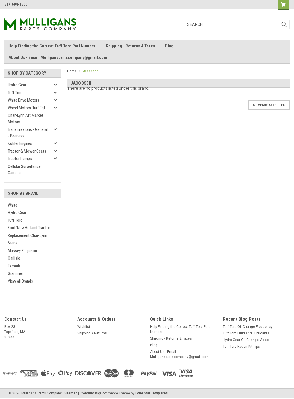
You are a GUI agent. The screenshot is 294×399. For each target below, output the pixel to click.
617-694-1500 (15, 4)
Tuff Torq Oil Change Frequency (247, 327)
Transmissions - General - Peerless (28, 133)
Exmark (14, 265)
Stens (13, 243)
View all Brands (20, 281)
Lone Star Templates (151, 393)
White (12, 205)
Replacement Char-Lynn (27, 235)
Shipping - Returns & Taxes (130, 45)
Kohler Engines (20, 143)
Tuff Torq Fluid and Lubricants (246, 333)
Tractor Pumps (20, 158)
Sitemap (70, 393)
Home (72, 71)
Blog (169, 45)
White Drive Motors (23, 100)
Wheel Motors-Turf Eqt (26, 107)
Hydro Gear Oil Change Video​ (246, 340)
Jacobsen (90, 71)
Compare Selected (269, 105)
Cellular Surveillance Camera (24, 170)
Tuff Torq (15, 92)
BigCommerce (106, 393)
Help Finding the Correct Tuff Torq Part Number (52, 45)
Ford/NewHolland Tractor (29, 227)
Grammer (15, 273)
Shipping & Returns (92, 333)
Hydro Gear (17, 84)
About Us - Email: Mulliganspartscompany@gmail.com (58, 57)
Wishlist (83, 327)
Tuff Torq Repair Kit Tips (241, 346)
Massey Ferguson (22, 250)
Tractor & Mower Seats (27, 151)
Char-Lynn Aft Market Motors (25, 118)
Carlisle (14, 258)
